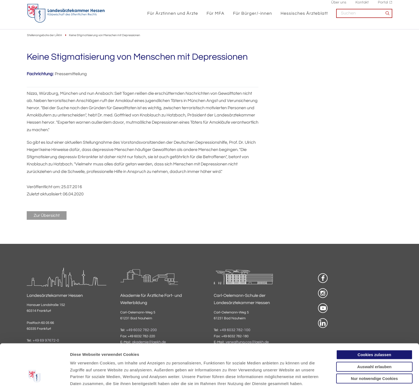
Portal (383, 5)
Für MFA (215, 16)
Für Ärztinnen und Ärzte (172, 16)
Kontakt (362, 5)
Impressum (111, 362)
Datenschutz (83, 362)
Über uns (338, 5)
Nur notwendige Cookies (374, 343)
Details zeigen (284, 379)
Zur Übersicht (47, 216)
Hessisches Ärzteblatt (304, 16)
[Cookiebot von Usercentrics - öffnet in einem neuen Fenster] (34, 380)
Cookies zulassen (374, 319)
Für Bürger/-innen (252, 16)
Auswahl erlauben (374, 331)
